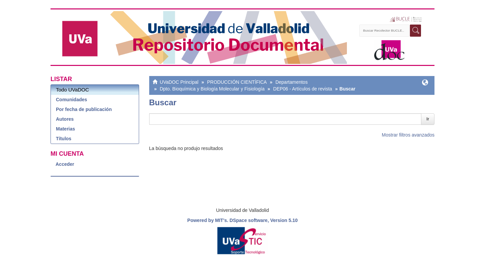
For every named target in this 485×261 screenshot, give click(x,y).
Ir (427, 118)
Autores (65, 119)
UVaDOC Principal (179, 82)
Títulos (63, 138)
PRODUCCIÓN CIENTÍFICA (237, 82)
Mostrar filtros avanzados (408, 135)
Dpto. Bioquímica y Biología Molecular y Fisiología (212, 88)
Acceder (65, 164)
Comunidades (71, 99)
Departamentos (292, 82)
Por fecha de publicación (84, 109)
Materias (65, 129)
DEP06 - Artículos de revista (302, 88)
